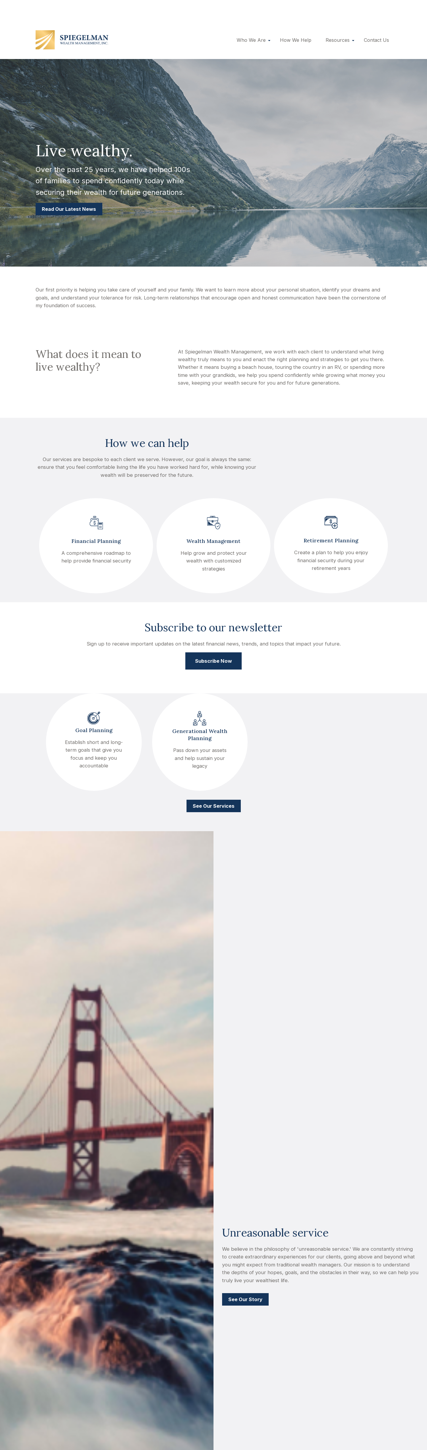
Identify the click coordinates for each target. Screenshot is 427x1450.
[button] (251, 19)
